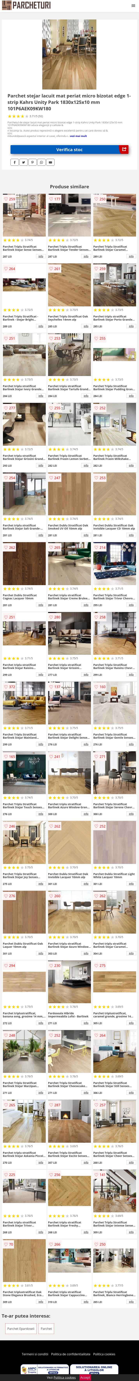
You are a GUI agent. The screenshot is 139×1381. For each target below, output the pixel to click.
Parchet (46, 1329)
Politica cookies (104, 1354)
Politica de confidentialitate (71, 1354)
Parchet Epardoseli (21, 1329)
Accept (85, 1377)
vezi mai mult (78, 136)
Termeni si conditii (35, 1354)
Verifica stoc (92, 149)
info (41, 256)
